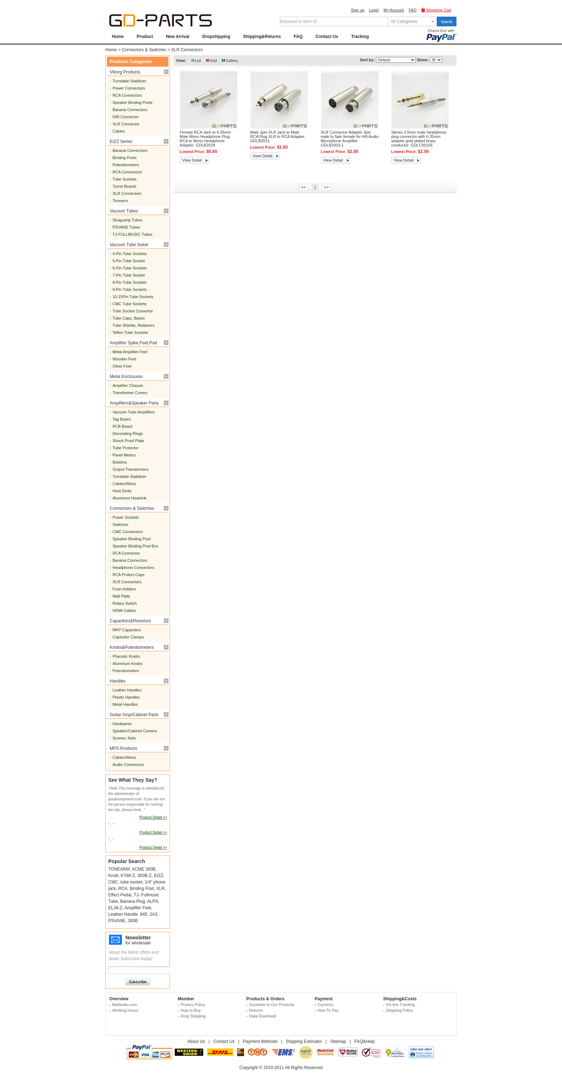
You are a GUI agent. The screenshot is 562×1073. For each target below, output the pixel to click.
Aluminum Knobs (127, 663)
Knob (113, 875)
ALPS (152, 901)
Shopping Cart (438, 10)
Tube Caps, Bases (129, 318)
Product (145, 36)
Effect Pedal (120, 894)
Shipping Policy (399, 1010)
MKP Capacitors (127, 630)
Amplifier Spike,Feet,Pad (133, 342)
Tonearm (120, 200)
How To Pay (328, 1010)
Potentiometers (126, 165)
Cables (119, 131)
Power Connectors (129, 88)
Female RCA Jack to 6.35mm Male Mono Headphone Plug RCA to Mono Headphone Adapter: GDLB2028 (205, 138)
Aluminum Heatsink (130, 498)
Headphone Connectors (133, 567)
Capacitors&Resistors (130, 620)
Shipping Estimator (304, 1041)
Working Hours (125, 1010)
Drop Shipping (193, 1016)
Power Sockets (126, 517)
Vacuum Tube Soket (129, 244)
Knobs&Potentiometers (132, 647)
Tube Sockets (125, 179)
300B (133, 920)
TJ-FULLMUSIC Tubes (132, 234)
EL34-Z (115, 907)
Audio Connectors (128, 764)
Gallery (231, 60)
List (198, 60)
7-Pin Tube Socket (129, 275)
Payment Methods (260, 1041)
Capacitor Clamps (128, 637)
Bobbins (120, 462)
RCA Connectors (127, 95)
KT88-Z (128, 875)
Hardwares (122, 724)
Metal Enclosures (126, 376)
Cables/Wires (124, 484)
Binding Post (142, 888)
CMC (113, 882)
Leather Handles (127, 690)
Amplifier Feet (137, 907)
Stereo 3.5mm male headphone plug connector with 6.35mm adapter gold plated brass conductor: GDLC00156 (418, 138)
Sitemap (338, 1041)
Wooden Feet (124, 359)
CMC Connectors (128, 532)
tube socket (131, 882)
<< (303, 187)
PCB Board (122, 426)
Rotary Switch (125, 603)
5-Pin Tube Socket (129, 261)
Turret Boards (125, 186)
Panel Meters (124, 455)
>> (326, 187)
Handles (117, 681)
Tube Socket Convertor (133, 311)
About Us (196, 1041)
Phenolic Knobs (126, 656)
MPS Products (123, 748)
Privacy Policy (193, 1004)
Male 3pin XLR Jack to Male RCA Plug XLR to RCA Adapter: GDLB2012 (277, 136)
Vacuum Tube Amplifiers (134, 412)
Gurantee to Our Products (271, 1004)
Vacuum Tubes (124, 211)
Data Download (262, 1016)
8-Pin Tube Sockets (130, 282)
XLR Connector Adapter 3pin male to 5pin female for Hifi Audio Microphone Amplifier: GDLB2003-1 (349, 138)
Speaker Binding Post (132, 539)
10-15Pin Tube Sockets (133, 296)
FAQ (412, 10)
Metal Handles (125, 704)
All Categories (404, 21)
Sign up (357, 10)
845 (143, 914)
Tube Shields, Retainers (133, 325)
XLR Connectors (187, 49)
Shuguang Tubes (127, 220)
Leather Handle (123, 914)
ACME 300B (144, 869)
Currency (326, 1004)
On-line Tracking (400, 1004)
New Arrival (178, 36)
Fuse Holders (124, 589)
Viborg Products (125, 72)
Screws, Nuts (124, 738)
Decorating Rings (128, 433)
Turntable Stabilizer (129, 81)
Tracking (360, 36)
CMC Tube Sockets (130, 304)
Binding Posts (125, 157)
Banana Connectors (130, 109)
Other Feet (122, 366)
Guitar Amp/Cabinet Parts (134, 714)
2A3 (153, 914)
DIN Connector (126, 117)
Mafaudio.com (124, 1004)
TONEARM (119, 869)
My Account (394, 10)
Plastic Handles (126, 697)
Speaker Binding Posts (132, 102)
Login (374, 10)
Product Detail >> (153, 817)
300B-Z (144, 875)
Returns (256, 1010)
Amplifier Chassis (128, 385)
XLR (160, 888)
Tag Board (121, 419)
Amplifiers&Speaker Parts (134, 403)
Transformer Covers (130, 393)
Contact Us (326, 36)
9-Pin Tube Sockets (130, 289)
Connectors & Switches (144, 49)
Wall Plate (121, 596)
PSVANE (116, 920)
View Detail (192, 160)
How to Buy (191, 1010)
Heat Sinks (122, 491)
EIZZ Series (121, 141)
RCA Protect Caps (128, 575)
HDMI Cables (124, 610)
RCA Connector (126, 553)
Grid (213, 60)
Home (118, 36)
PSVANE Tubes (126, 227)
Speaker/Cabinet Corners (135, 731)
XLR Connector (126, 124)
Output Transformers (131, 469)
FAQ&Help (364, 1041)
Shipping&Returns (262, 36)
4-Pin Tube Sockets (130, 254)
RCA (122, 888)
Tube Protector (125, 448)
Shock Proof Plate (128, 441)
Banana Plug (132, 901)
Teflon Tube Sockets (130, 332)
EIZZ (158, 875)
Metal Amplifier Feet (130, 352)
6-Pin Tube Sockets (130, 268)
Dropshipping (216, 36)
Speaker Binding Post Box (135, 546)
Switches (120, 524)
